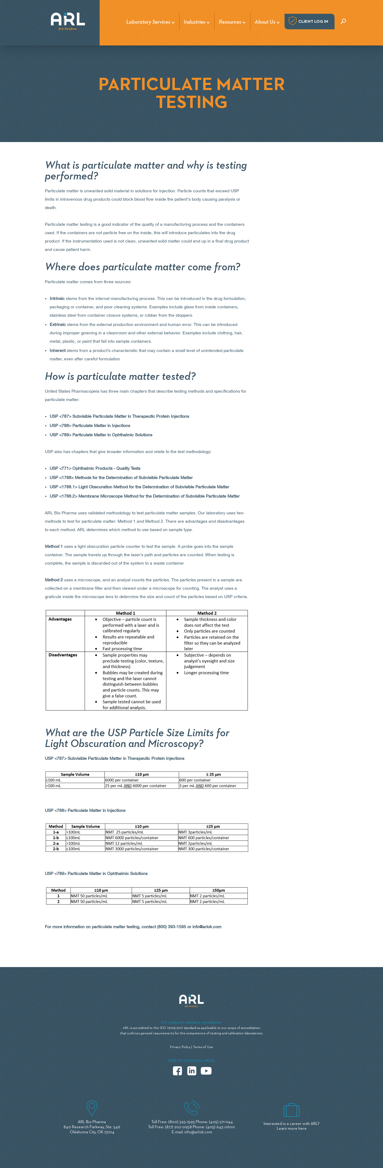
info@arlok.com (206, 926)
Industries (194, 22)
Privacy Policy (180, 1047)
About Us (265, 22)
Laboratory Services (148, 22)
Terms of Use (203, 1047)
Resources (230, 22)
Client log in (313, 21)
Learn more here (292, 1128)
